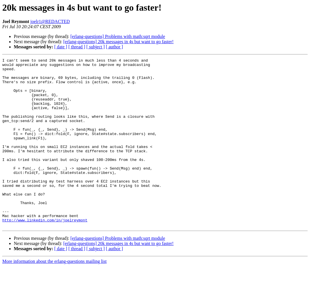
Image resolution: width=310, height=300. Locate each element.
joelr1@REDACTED (50, 21)
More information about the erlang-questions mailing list (54, 295)
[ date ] (60, 46)
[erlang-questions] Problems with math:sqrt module (117, 36)
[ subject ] (95, 46)
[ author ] (114, 46)
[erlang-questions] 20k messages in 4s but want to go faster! (118, 41)
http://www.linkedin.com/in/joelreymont (44, 252)
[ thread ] (76, 46)
